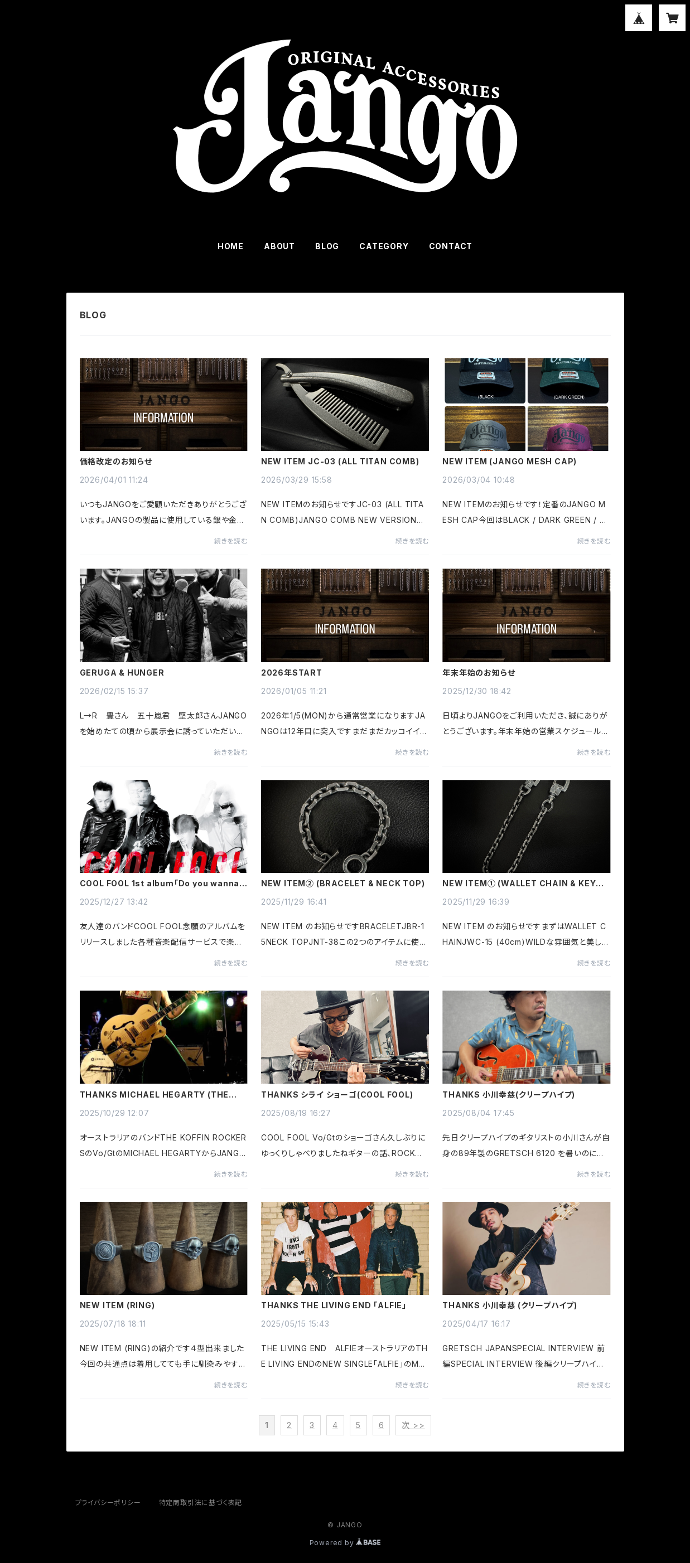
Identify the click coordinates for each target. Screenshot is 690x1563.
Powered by (345, 1542)
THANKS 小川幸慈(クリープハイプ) (508, 1095)
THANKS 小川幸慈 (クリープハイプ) (509, 1305)
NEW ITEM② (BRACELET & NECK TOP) (343, 883)
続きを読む (231, 541)
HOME (231, 246)
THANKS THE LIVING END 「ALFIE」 (334, 1305)
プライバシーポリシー (108, 1502)
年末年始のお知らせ (478, 673)
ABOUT (279, 246)
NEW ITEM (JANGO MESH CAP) (509, 461)
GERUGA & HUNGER (122, 673)
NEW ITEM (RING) (117, 1305)
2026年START (291, 673)
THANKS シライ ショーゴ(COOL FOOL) (337, 1095)
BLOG (327, 246)
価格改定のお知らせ (116, 461)
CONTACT (451, 246)
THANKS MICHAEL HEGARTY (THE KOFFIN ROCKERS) (154, 1095)
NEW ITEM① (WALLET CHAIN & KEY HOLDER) (519, 883)
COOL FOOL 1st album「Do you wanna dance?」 (160, 883)
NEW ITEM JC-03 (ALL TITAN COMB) (340, 461)
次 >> (413, 1425)
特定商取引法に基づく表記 (201, 1502)
